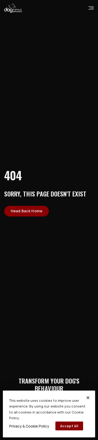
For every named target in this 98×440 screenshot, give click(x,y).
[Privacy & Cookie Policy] (29, 426)
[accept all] (69, 426)
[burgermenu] (91, 8)
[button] (88, 398)
